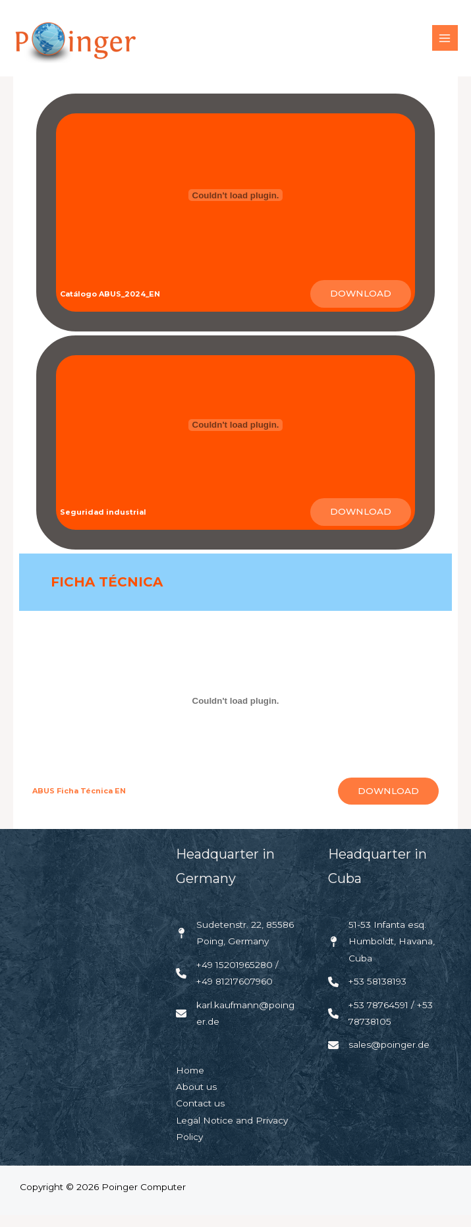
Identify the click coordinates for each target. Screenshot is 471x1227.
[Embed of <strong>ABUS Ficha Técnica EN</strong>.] (235, 713)
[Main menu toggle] (445, 44)
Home (190, 1081)
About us (196, 1098)
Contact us (200, 1115)
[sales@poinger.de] (378, 1056)
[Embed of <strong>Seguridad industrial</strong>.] (235, 437)
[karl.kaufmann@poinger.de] (236, 1025)
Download (360, 305)
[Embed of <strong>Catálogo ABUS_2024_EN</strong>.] (235, 207)
